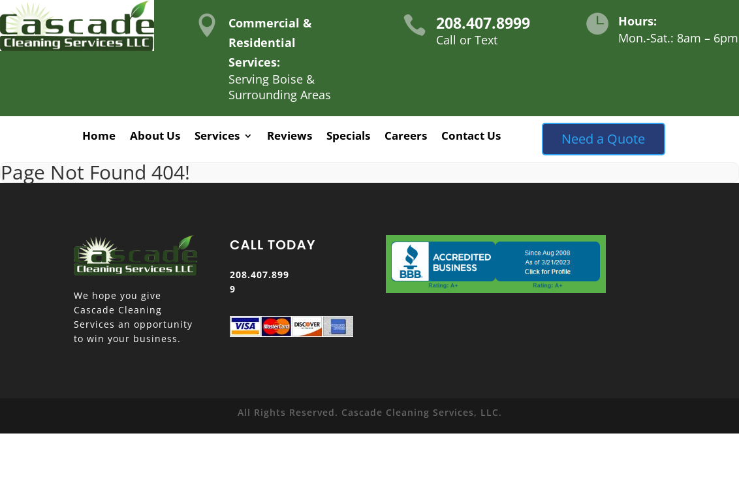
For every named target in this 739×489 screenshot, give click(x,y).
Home (99, 137)
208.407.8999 (483, 22)
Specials (348, 137)
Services (217, 137)
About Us (155, 137)
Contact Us (471, 137)
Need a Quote (603, 139)
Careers (406, 137)
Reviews (289, 137)
